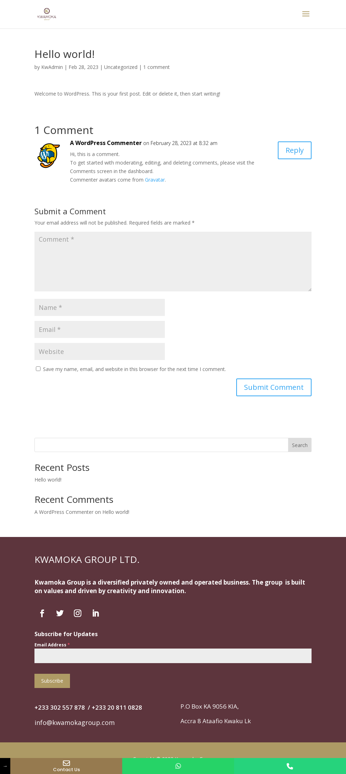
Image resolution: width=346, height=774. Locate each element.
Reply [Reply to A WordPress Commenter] (295, 150)
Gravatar (155, 179)
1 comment (156, 67)
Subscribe (52, 680)
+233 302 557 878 (59, 707)
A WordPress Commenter (106, 143)
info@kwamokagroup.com (74, 722)
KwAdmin (52, 67)
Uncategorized (120, 67)
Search (300, 445)
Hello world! (47, 479)
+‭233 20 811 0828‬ (117, 707)
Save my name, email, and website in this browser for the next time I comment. (134, 369)
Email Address (52, 645)
